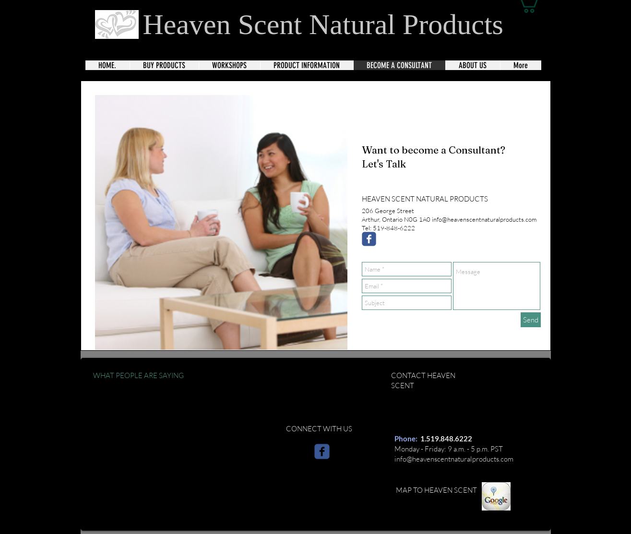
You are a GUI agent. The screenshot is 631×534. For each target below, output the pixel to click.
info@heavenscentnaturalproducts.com (453, 458)
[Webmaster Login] (517, 521)
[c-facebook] (322, 451)
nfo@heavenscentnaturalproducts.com (484, 219)
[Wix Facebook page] (369, 239)
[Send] (531, 319)
